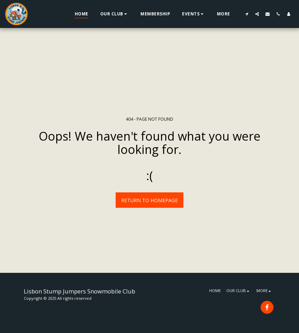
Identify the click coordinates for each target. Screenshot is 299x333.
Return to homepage (149, 200)
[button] (114, 14)
